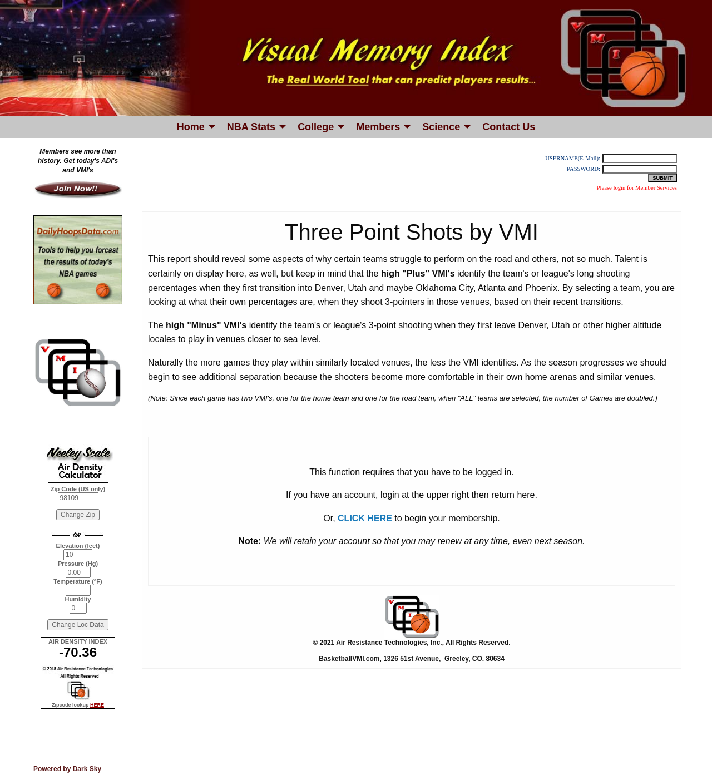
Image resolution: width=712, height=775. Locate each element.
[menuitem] (193, 127)
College (316, 126)
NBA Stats (251, 126)
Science (441, 126)
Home (191, 126)
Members (378, 126)
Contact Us (508, 126)
